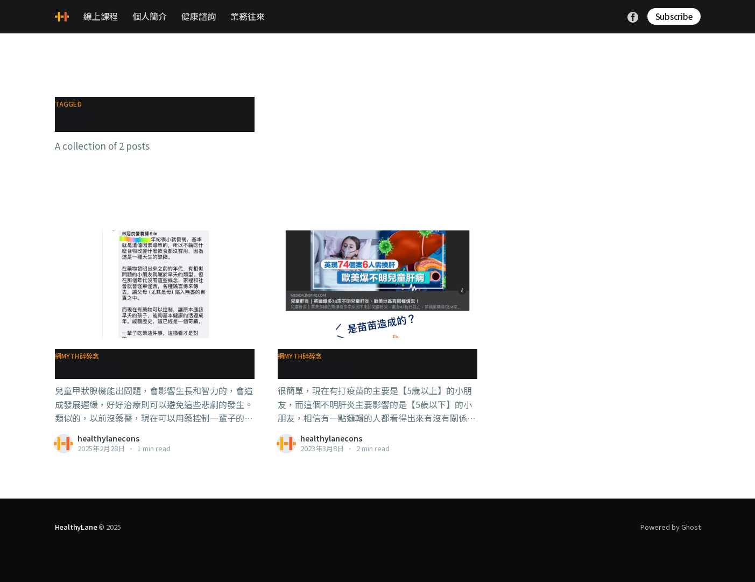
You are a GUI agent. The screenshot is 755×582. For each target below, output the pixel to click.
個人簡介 (149, 16)
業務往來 (247, 16)
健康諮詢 (198, 16)
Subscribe (674, 16)
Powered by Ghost (670, 527)
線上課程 (100, 16)
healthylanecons (108, 438)
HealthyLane (76, 527)
